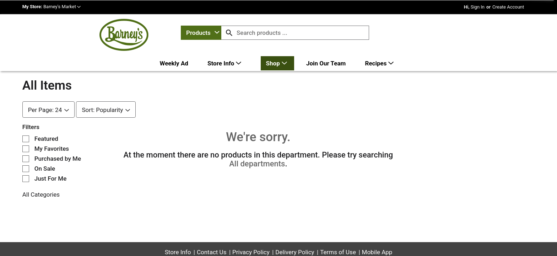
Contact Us (211, 232)
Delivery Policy (294, 232)
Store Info (178, 232)
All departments (257, 143)
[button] (62, 6)
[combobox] (201, 33)
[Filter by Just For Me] (25, 158)
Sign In (478, 7)
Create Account (508, 7)
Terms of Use (338, 232)
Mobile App (377, 232)
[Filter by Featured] (25, 119)
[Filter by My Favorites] (25, 129)
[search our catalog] (229, 33)
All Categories (41, 174)
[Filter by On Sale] (25, 148)
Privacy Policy (251, 232)
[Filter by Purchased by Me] (25, 138)
